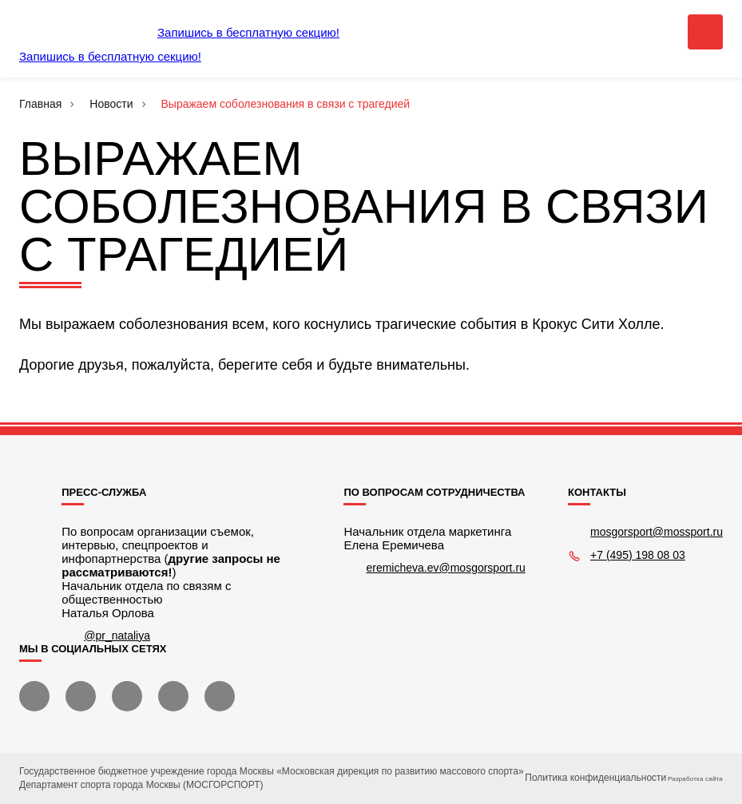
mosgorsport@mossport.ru (656, 531)
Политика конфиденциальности (595, 777)
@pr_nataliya (117, 635)
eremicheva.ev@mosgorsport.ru (445, 567)
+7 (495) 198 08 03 (637, 555)
